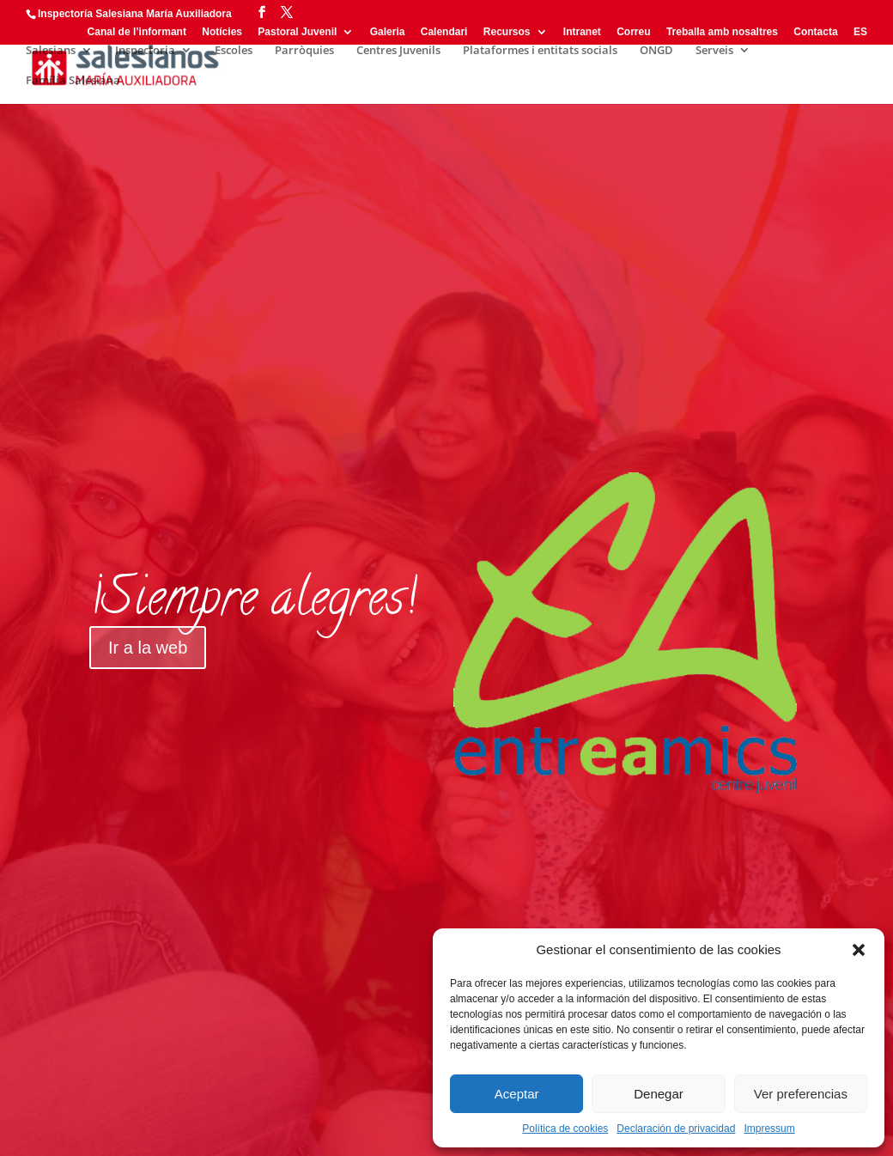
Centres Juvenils (398, 51)
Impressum (769, 1129)
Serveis (714, 51)
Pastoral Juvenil (297, 32)
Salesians (51, 51)
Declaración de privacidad (676, 1129)
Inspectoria (145, 51)
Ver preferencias (800, 1093)
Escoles (233, 51)
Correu (633, 32)
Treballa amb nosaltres (722, 32)
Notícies (222, 32)
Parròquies (304, 51)
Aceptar (517, 1093)
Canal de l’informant (137, 32)
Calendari (444, 32)
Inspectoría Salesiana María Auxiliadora (135, 14)
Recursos (507, 32)
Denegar (658, 1093)
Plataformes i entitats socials (540, 51)
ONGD (656, 51)
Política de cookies (565, 1129)
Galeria (387, 32)
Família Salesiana (73, 81)
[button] (858, 949)
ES (860, 32)
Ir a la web (147, 647)
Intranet (582, 32)
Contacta (815, 32)
